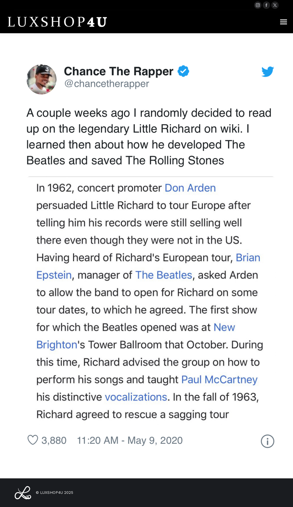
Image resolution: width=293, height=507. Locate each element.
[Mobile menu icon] (283, 21)
